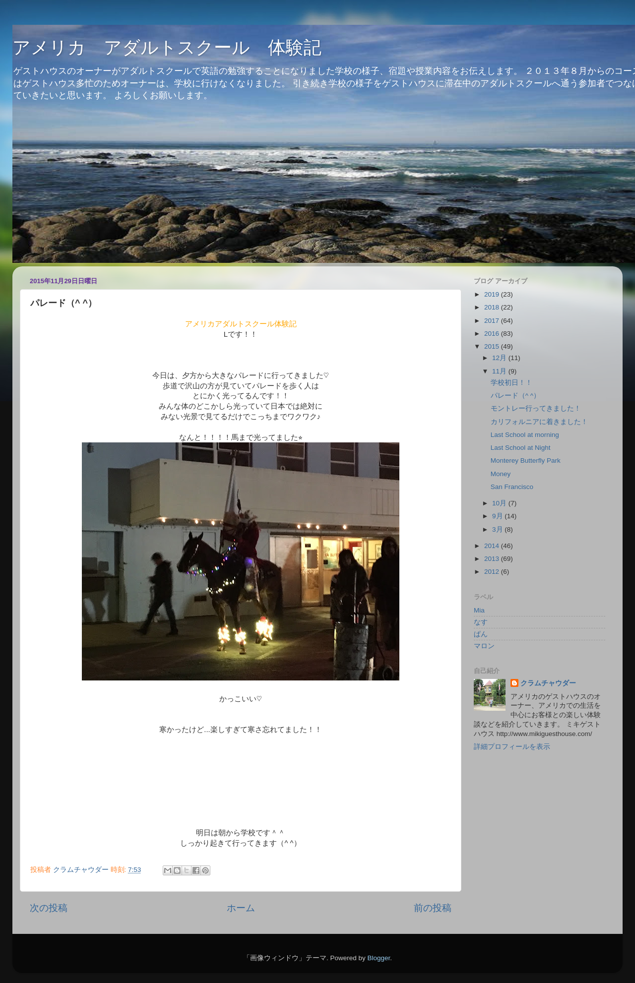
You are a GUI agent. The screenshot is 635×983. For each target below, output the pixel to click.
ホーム (241, 908)
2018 (492, 307)
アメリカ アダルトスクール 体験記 (166, 47)
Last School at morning (525, 434)
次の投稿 (48, 908)
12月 (500, 358)
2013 (492, 558)
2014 (492, 546)
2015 (492, 346)
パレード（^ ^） (515, 395)
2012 (492, 571)
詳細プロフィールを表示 (512, 746)
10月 (500, 503)
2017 (492, 320)
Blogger (378, 958)
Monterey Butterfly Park (526, 460)
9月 (498, 516)
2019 (492, 294)
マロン (484, 646)
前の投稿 (432, 908)
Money (501, 474)
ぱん (481, 634)
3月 (498, 529)
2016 (492, 333)
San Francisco (512, 487)
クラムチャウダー (548, 683)
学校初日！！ (511, 382)
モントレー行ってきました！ (536, 408)
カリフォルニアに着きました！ (539, 422)
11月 (500, 371)
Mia (479, 610)
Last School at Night (521, 447)
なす (481, 622)
